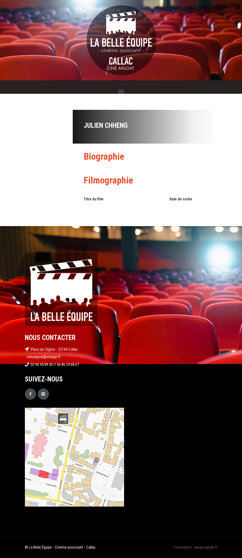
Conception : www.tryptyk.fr (195, 547)
